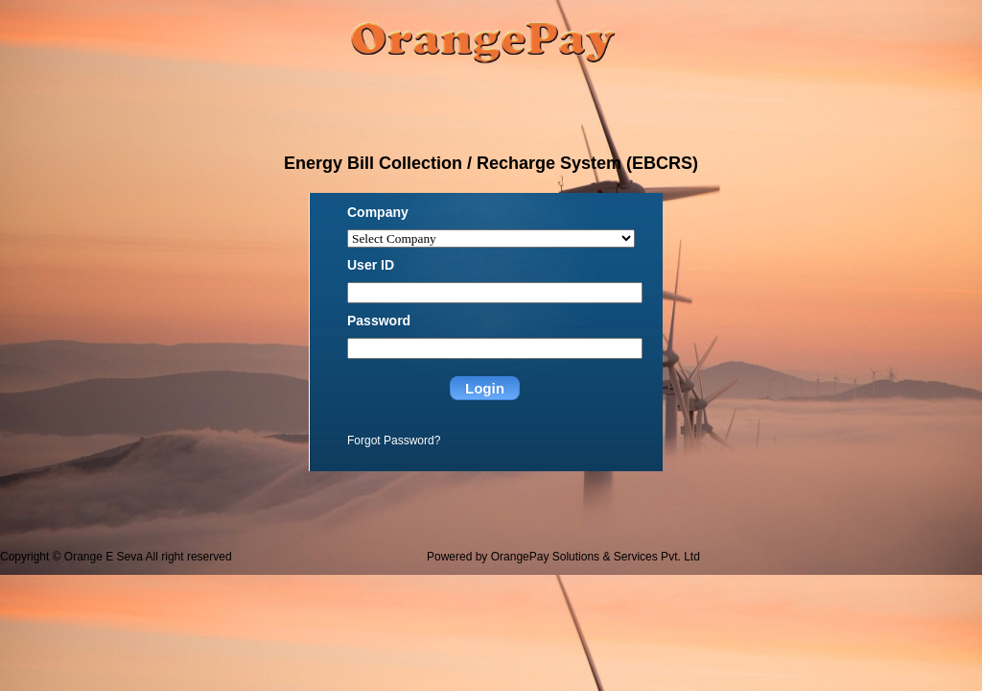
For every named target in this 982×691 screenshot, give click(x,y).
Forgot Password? (393, 440)
